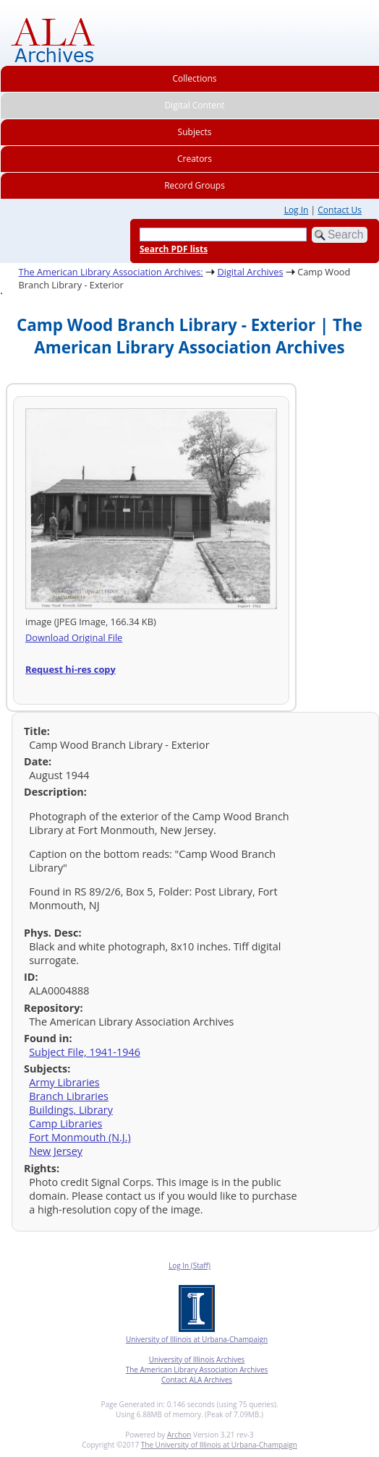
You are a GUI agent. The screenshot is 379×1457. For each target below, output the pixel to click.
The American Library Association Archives (197, 1369)
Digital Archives (250, 271)
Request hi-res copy (70, 669)
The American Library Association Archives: (111, 271)
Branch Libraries (68, 1096)
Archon (179, 1435)
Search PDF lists (174, 249)
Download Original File (73, 637)
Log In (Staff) (189, 1265)
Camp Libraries (65, 1123)
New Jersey (55, 1151)
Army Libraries (64, 1082)
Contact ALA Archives (196, 1380)
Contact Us (340, 210)
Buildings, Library (71, 1110)
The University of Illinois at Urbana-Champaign (219, 1445)
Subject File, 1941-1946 (84, 1052)
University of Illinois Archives (197, 1359)
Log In (296, 210)
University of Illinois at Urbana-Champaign (197, 1339)
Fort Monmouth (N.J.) (80, 1137)
